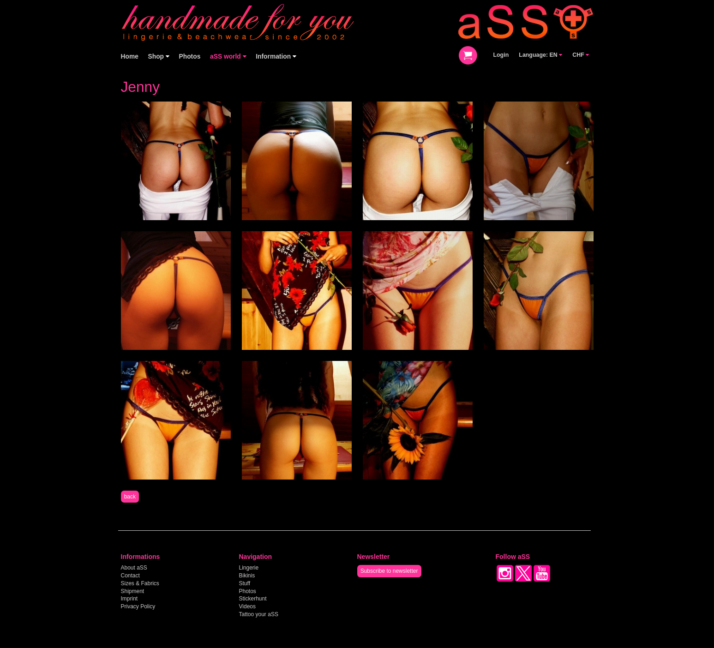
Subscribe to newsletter (389, 571)
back (130, 496)
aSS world (228, 56)
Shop (158, 56)
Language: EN (540, 55)
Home (129, 56)
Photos (190, 56)
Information (276, 56)
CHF (580, 55)
